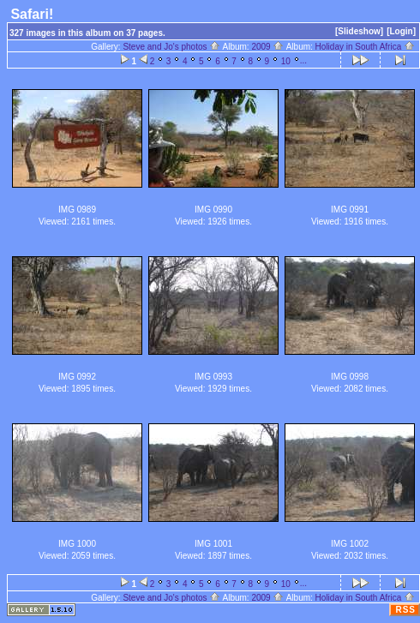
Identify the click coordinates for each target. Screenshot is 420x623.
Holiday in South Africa (365, 46)
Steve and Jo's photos (171, 46)
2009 (267, 46)
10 (286, 61)
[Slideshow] (359, 31)
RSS (405, 609)
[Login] (401, 31)
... (303, 60)
